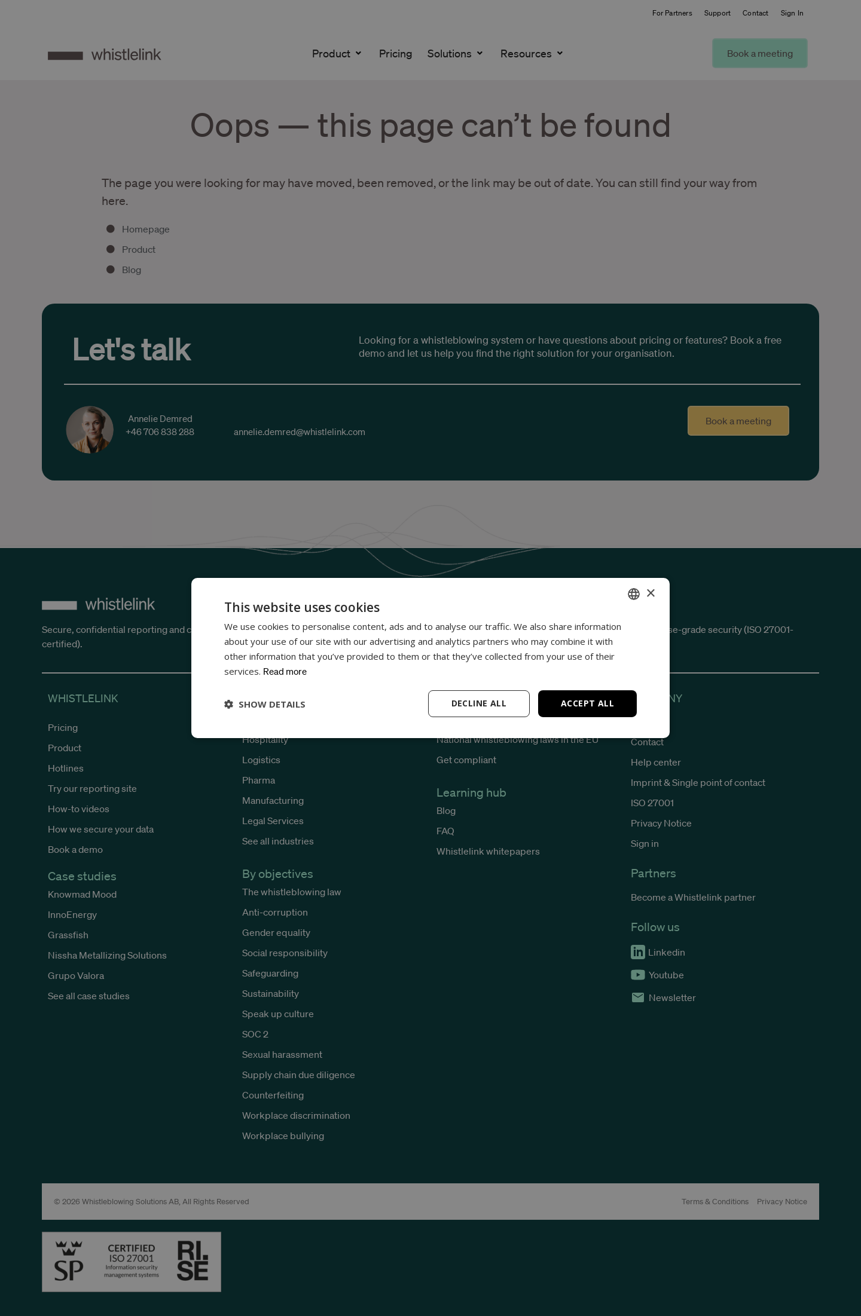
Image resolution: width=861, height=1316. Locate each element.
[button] (265, 704)
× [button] (650, 593)
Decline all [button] (478, 703)
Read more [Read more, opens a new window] (285, 671)
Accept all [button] (587, 703)
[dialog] (430, 658)
